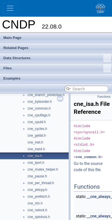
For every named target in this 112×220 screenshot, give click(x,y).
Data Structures (57, 58)
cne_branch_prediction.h (46, 95)
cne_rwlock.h (37, 210)
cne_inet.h (35, 142)
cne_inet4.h (36, 149)
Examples (12, 78)
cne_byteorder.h (40, 102)
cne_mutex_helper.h (43, 169)
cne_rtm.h (35, 203)
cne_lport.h (36, 163)
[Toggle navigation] (10, 8)
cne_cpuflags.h (39, 115)
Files (57, 68)
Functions (104, 97)
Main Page (12, 38)
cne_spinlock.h (39, 217)
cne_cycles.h (37, 129)
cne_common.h (39, 108)
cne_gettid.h (37, 136)
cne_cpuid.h (37, 122)
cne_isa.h (35, 156)
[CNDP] (99, 8)
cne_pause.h (37, 176)
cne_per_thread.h (41, 183)
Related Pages (15, 48)
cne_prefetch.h (39, 197)
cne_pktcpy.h (37, 190)
